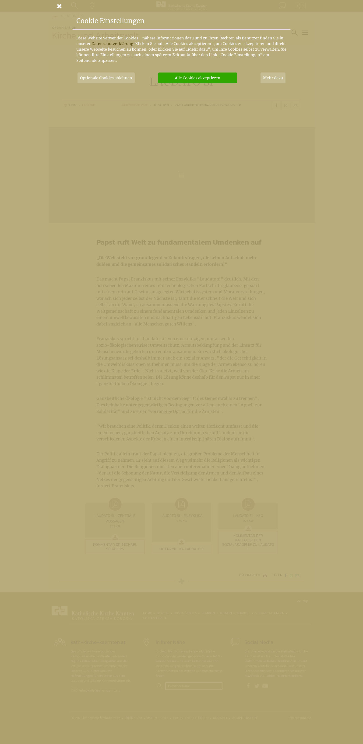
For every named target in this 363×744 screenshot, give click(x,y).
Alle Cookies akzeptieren (197, 78)
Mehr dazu (273, 78)
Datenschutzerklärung (112, 43)
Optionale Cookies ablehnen (106, 78)
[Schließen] (182, 6)
